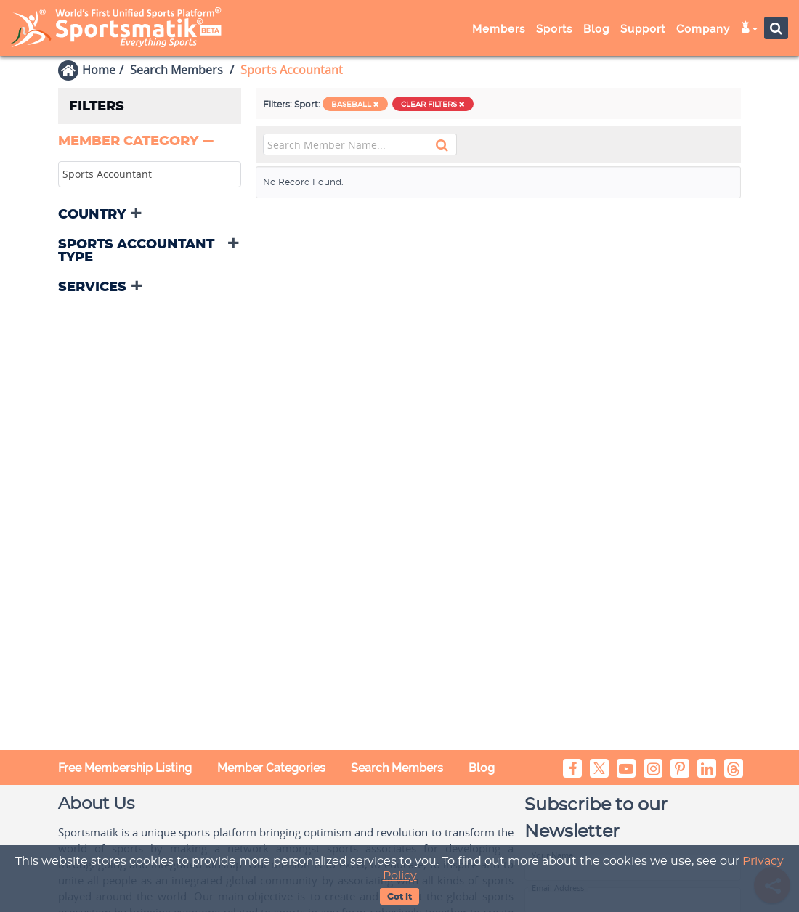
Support (642, 29)
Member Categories (271, 768)
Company (703, 29)
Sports (554, 29)
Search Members (176, 70)
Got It (399, 896)
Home (98, 70)
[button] (137, 141)
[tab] (149, 142)
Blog (596, 29)
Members (498, 29)
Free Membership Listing (125, 768)
